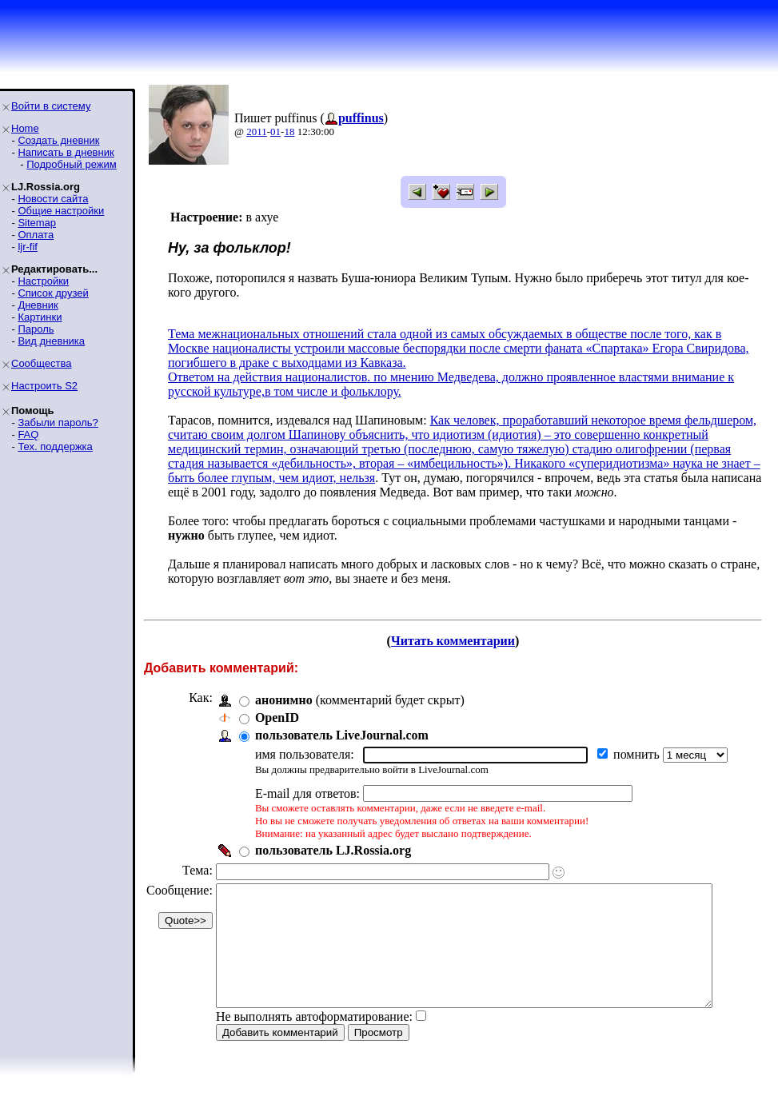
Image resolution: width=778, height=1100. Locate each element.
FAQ (28, 434)
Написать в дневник (66, 152)
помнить (638, 754)
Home (25, 128)
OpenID (277, 717)
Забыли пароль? (58, 422)
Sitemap (37, 223)
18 (289, 132)
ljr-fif (28, 247)
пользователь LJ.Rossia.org (333, 850)
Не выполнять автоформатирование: (314, 1040)
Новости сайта (53, 199)
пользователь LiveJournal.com (342, 735)
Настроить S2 (44, 386)
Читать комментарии (459, 641)
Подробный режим (71, 164)
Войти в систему (50, 106)
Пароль (36, 329)
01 (275, 132)
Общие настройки (61, 211)
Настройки (43, 281)
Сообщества (41, 363)
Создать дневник (58, 140)
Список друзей (53, 293)
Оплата (36, 235)
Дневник (38, 305)
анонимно (284, 700)
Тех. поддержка (55, 446)
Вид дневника (51, 341)
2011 (256, 132)
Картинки (40, 317)
